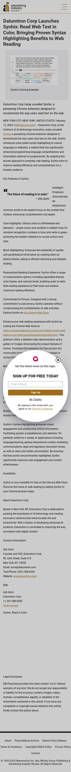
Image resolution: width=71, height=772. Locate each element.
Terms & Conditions (42, 408)
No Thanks (35, 399)
